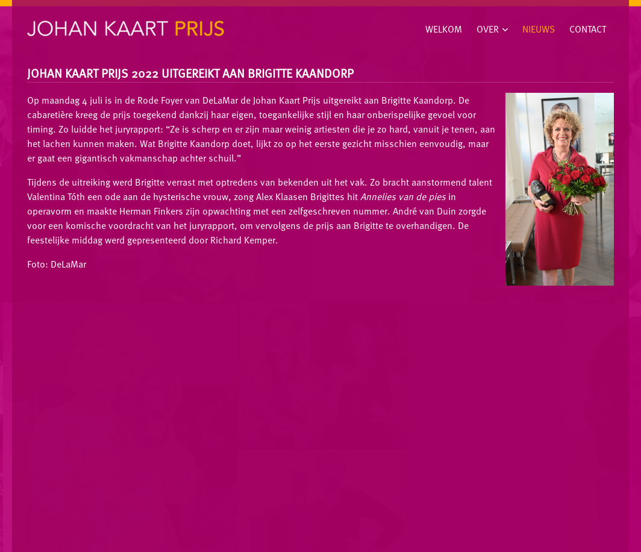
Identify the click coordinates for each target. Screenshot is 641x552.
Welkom (443, 29)
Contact (587, 29)
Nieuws (538, 29)
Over (488, 29)
